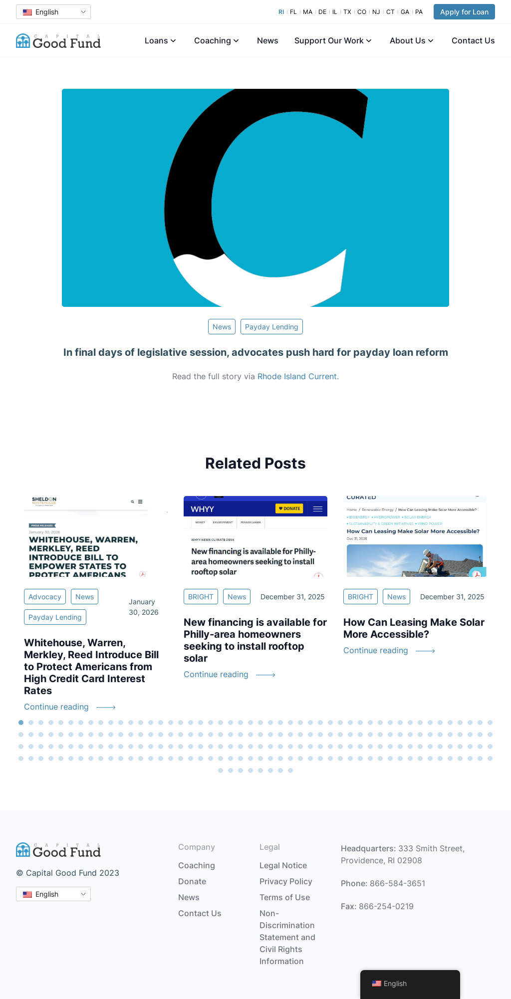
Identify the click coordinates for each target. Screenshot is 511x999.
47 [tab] (480, 722)
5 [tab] (60, 722)
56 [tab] (90, 734)
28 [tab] (290, 722)
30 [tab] (310, 722)
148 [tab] (50, 758)
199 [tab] (280, 770)
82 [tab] (350, 734)
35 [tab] (360, 722)
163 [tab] (200, 758)
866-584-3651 (397, 883)
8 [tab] (90, 722)
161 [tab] (180, 758)
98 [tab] (30, 746)
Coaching (212, 40)
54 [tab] (70, 734)
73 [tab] (260, 734)
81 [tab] (340, 734)
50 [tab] (30, 734)
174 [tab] (310, 758)
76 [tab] (290, 734)
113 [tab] (180, 746)
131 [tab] (360, 746)
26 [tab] (270, 722)
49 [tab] (20, 734)
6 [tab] (70, 722)
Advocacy (44, 596)
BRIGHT (201, 596)
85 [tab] (380, 734)
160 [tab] (170, 758)
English (40, 11)
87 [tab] (400, 734)
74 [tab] (270, 734)
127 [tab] (320, 746)
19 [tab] (200, 722)
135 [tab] (400, 746)
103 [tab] (80, 746)
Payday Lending (271, 326)
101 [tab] (60, 746)
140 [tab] (450, 746)
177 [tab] (340, 758)
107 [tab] (120, 746)
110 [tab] (150, 746)
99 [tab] (40, 746)
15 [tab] (160, 722)
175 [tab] (320, 758)
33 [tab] (340, 722)
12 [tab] (130, 722)
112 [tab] (170, 746)
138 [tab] (430, 746)
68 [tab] (210, 734)
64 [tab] (170, 734)
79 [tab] (320, 734)
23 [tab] (240, 722)
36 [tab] (370, 722)
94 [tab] (470, 734)
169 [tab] (260, 758)
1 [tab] (20, 722)
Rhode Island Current (297, 376)
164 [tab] (210, 758)
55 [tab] (80, 734)
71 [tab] (240, 734)
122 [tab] (270, 746)
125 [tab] (300, 746)
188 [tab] (450, 758)
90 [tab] (430, 734)
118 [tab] (230, 746)
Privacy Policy (285, 881)
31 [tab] (320, 722)
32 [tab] (330, 722)
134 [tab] (390, 746)
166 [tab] (230, 758)
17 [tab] (180, 722)
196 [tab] (250, 770)
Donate (192, 881)
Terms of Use (284, 897)
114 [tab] (190, 746)
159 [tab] (160, 758)
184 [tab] (410, 758)
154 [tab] (110, 758)
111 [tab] (160, 746)
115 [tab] (200, 746)
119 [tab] (240, 746)
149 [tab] (60, 758)
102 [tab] (70, 746)
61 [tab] (140, 734)
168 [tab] (250, 758)
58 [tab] (110, 734)
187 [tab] (440, 758)
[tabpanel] (96, 610)
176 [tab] (330, 758)
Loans (156, 40)
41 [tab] (420, 722)
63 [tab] (160, 734)
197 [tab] (260, 770)
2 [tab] (30, 722)
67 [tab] (200, 734)
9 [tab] (100, 722)
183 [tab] (400, 758)
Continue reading (56, 707)
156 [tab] (130, 758)
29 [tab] (300, 722)
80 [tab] (330, 734)
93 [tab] (460, 734)
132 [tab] (370, 746)
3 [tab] (40, 722)
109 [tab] (140, 746)
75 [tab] (280, 734)
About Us (408, 40)
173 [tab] (300, 758)
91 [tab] (440, 734)
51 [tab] (40, 734)
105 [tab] (100, 746)
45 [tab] (460, 722)
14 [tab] (150, 722)
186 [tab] (430, 758)
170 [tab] (270, 758)
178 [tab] (350, 758)
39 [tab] (400, 722)
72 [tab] (250, 734)
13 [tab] (140, 722)
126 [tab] (310, 746)
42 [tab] (430, 722)
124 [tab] (290, 746)
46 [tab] (470, 722)
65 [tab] (180, 734)
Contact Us (473, 40)
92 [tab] (450, 734)
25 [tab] (260, 722)
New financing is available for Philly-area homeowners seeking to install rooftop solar (255, 640)
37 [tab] (380, 722)
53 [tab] (60, 734)
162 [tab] (190, 758)
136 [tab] (410, 746)
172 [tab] (290, 758)
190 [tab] (470, 758)
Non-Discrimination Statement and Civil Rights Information (287, 937)
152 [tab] (90, 758)
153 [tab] (100, 758)
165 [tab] (220, 758)
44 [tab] (450, 722)
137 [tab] (420, 746)
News (267, 40)
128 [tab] (330, 746)
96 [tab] (490, 734)
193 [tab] (220, 770)
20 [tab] (210, 722)
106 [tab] (110, 746)
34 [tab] (350, 722)
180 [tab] (370, 758)
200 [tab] (290, 770)
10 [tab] (110, 722)
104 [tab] (90, 746)
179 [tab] (360, 758)
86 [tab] (390, 734)
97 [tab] (20, 746)
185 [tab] (420, 758)
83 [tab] (360, 734)
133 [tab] (380, 746)
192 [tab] (490, 758)
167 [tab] (240, 758)
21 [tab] (220, 722)
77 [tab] (300, 734)
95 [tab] (480, 734)
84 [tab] (370, 734)
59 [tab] (120, 734)
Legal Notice (283, 865)
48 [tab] (490, 722)
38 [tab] (390, 722)
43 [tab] (440, 722)
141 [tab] (460, 746)
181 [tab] (380, 758)
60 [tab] (130, 734)
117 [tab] (220, 746)
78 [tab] (310, 734)
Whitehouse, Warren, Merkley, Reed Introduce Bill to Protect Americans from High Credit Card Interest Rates (91, 667)
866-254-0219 (386, 906)
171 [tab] (280, 758)
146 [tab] (30, 758)
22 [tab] (230, 722)
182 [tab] (390, 758)
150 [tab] (70, 758)
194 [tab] (230, 770)
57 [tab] (100, 734)
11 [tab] (120, 722)
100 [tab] (50, 746)
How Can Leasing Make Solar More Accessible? (414, 628)
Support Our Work (329, 40)
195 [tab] (240, 770)
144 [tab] (490, 746)
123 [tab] (280, 746)
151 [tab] (80, 758)
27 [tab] (280, 722)
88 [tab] (410, 734)
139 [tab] (440, 746)
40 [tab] (410, 722)
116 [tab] (210, 746)
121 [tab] (260, 746)
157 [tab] (140, 758)
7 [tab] (80, 722)
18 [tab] (190, 722)
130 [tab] (350, 746)
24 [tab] (250, 722)
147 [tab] (40, 758)
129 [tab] (340, 746)
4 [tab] (50, 722)
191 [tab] (480, 758)
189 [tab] (460, 758)
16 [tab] (170, 722)
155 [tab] (120, 758)
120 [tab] (250, 746)
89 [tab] (420, 734)
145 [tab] (20, 758)
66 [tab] (190, 734)
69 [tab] (220, 734)
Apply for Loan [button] (464, 11)
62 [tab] (150, 734)
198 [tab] (270, 770)
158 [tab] (150, 758)
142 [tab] (470, 746)
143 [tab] (480, 746)
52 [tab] (50, 734)
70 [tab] (230, 734)
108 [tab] (130, 746)
